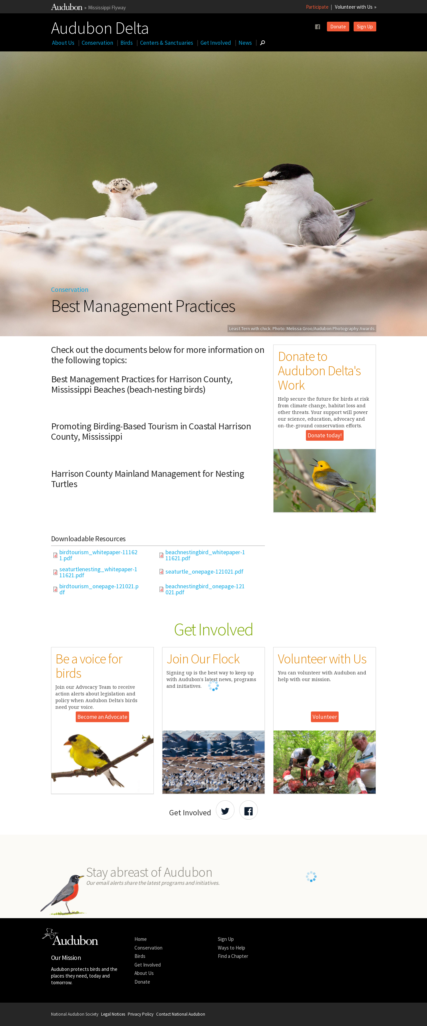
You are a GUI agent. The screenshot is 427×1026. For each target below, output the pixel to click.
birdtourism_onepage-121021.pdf (98, 589)
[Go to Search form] (262, 43)
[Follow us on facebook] (317, 27)
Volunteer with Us (354, 7)
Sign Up (365, 26)
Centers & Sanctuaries (166, 42)
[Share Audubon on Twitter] (225, 810)
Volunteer (325, 717)
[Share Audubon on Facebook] (248, 810)
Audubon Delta (100, 26)
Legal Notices (113, 1014)
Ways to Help (231, 948)
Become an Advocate (102, 717)
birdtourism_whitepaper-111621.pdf (98, 555)
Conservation (97, 42)
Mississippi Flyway (107, 7)
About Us (63, 42)
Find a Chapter (233, 956)
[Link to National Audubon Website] (66, 8)
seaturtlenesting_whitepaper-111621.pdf (98, 572)
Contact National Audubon (180, 1014)
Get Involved (215, 42)
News (245, 42)
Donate (338, 26)
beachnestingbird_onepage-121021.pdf (205, 589)
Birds (126, 42)
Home (140, 939)
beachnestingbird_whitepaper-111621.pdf (205, 555)
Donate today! (325, 435)
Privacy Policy (140, 1014)
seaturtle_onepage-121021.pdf (204, 572)
